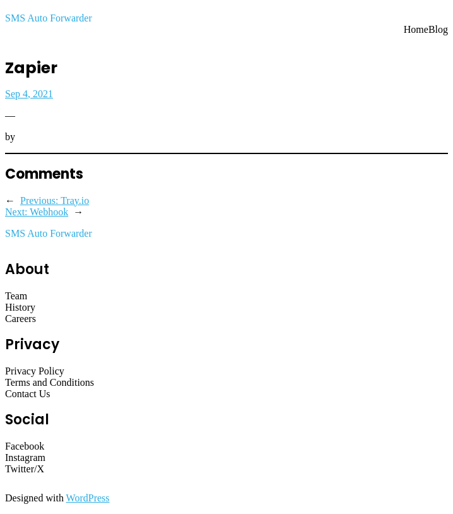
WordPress (88, 498)
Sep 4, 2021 (29, 93)
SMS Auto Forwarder (48, 18)
